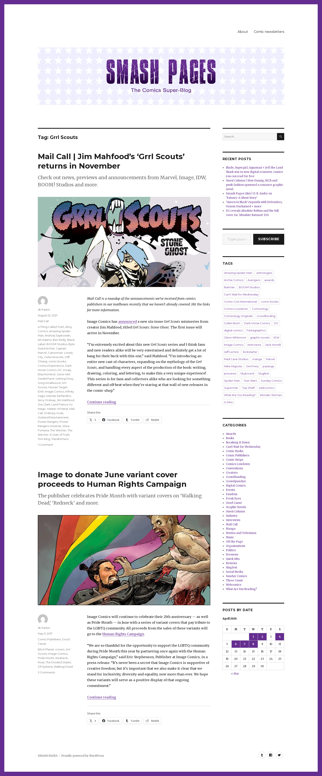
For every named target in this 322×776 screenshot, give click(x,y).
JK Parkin (44, 309)
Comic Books (234, 451)
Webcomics (233, 585)
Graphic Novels (236, 507)
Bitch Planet (46, 649)
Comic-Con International (240, 301)
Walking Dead (63, 666)
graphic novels (259, 337)
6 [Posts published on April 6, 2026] (236, 644)
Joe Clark (44, 404)
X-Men (228, 402)
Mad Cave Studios (236, 359)
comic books (57, 361)
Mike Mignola (233, 366)
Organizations (235, 546)
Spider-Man (232, 380)
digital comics (233, 330)
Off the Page (234, 541)
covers (59, 649)
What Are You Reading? (240, 395)
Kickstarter (250, 352)
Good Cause (234, 503)
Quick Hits (233, 559)
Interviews (233, 520)
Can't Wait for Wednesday (241, 294)
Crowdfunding (236, 477)
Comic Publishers (49, 639)
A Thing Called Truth (51, 326)
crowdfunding (266, 316)
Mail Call (43, 321)
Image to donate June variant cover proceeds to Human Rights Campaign (112, 479)
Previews (232, 554)
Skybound (247, 373)
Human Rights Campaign (123, 634)
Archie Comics (233, 280)
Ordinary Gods (53, 413)
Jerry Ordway (47, 400)
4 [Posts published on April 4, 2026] (280, 636)
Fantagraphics (256, 330)
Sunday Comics (271, 380)
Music (230, 537)
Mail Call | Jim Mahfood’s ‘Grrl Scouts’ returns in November (111, 161)
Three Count (234, 580)
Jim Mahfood (65, 400)
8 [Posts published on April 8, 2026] (253, 644)
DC (60, 370)
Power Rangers (48, 421)
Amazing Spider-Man (238, 272)
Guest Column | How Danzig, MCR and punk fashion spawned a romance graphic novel (254, 185)
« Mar (235, 673)
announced (127, 321)
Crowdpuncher (236, 481)
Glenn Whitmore (235, 337)
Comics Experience (51, 365)
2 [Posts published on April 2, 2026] (262, 636)
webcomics (266, 387)
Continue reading (101, 402)
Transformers (60, 439)
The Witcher (58, 430)
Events (230, 490)
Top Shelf (248, 387)
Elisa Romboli (46, 374)
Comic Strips (234, 459)
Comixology (260, 308)
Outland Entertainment (53, 417)
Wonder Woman (271, 395)
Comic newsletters (269, 32)
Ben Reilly (59, 339)
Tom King (44, 439)
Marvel (270, 359)
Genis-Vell (63, 374)
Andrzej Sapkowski (57, 335)
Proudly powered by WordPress (82, 756)
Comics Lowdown (236, 308)
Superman (231, 387)
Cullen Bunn (232, 323)
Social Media (234, 572)
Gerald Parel (46, 378)
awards (269, 280)
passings (268, 366)
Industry (232, 516)
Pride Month (46, 658)
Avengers (253, 280)
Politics (231, 550)
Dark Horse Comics (257, 323)
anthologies (264, 272)
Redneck (61, 658)
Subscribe (268, 239)
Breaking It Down (238, 442)
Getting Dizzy (64, 378)
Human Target (57, 387)
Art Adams (45, 339)
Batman (229, 287)
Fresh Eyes (233, 498)
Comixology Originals (238, 316)
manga (257, 359)
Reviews (231, 563)
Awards (231, 434)
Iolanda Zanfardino (58, 395)
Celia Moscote (53, 357)
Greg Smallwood (49, 383)
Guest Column (235, 511)
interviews (254, 344)
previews (230, 373)
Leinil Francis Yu (62, 404)
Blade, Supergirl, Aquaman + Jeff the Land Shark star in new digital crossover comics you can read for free (254, 172)
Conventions (234, 468)
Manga (231, 528)
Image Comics (54, 391)
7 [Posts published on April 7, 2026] (244, 644)
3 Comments (46, 672)
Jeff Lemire (231, 352)
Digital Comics (236, 485)
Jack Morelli (273, 344)
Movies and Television (241, 533)
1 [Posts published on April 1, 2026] (253, 636)
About (243, 32)
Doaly (67, 370)
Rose (41, 662)
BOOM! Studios (56, 344)
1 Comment (45, 444)
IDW (41, 391)
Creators (232, 472)
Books (230, 438)
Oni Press (252, 366)
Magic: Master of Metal (53, 408)
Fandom (231, 494)
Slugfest (263, 373)
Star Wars (250, 380)
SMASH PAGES (48, 756)
